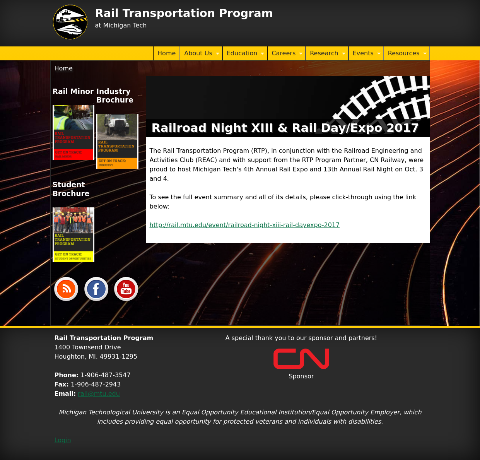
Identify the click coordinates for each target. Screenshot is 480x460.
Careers (285, 54)
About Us (199, 54)
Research (325, 54)
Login (63, 440)
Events (365, 54)
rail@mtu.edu (99, 393)
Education (244, 54)
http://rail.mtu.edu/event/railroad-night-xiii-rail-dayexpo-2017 (245, 225)
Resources (405, 54)
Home (166, 53)
